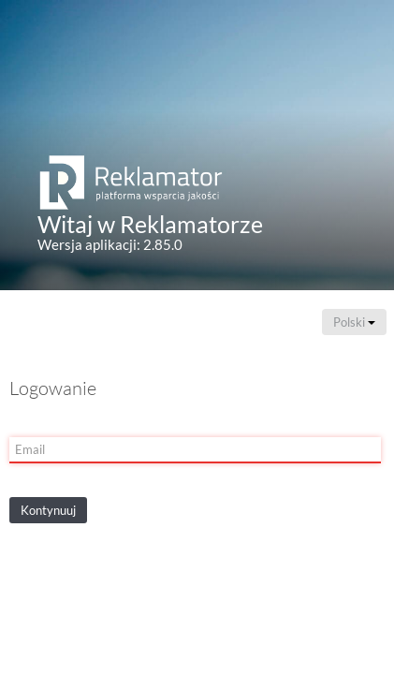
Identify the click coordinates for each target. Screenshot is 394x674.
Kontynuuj (48, 510)
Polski (354, 322)
